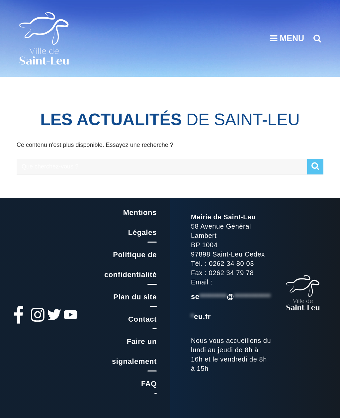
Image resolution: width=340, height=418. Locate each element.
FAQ (149, 383)
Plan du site (135, 297)
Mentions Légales (140, 222)
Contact (142, 319)
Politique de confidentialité (130, 265)
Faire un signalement (134, 351)
